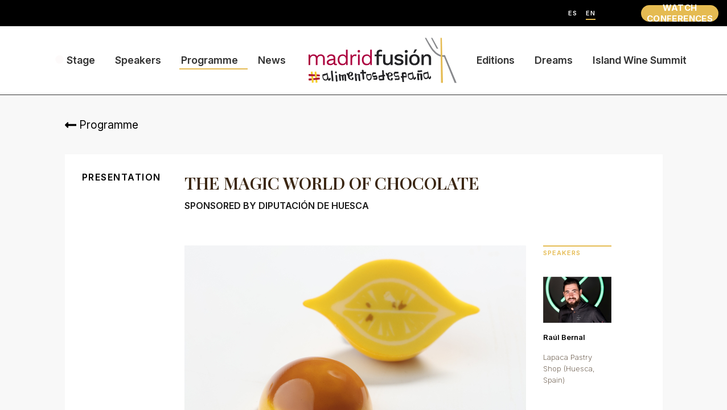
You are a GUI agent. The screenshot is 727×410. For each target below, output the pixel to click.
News (272, 60)
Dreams (554, 60)
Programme (209, 60)
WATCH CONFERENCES (680, 13)
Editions (496, 60)
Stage (81, 60)
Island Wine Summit (640, 60)
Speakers (138, 60)
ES (572, 13)
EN (590, 13)
